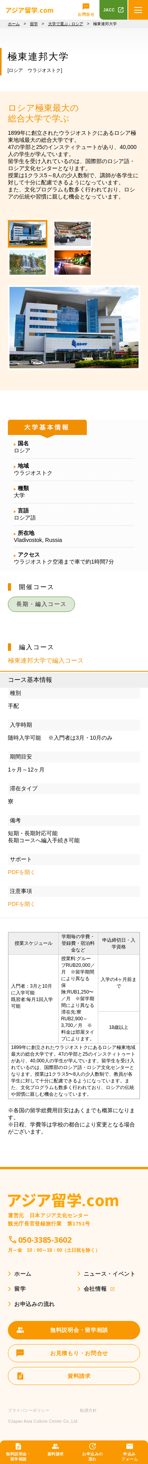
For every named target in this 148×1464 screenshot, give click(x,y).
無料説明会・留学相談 (18, 1456)
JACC (109, 10)
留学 (34, 24)
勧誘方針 (88, 1410)
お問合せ (86, 14)
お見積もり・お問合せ (79, 1353)
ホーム (14, 24)
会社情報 (95, 1289)
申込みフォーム (129, 1456)
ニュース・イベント (110, 1274)
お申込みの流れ (92, 1456)
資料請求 (55, 1454)
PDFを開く (22, 872)
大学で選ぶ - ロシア (65, 24)
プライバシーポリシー (28, 1410)
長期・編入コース (41, 604)
